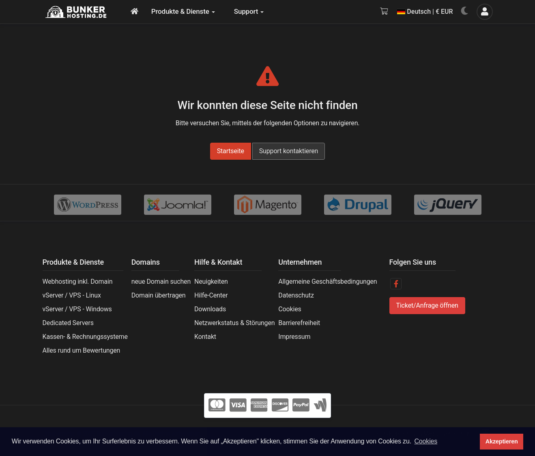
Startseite (230, 151)
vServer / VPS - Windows (77, 309)
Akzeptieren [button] (502, 441)
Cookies (289, 309)
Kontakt (205, 336)
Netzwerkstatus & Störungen (234, 323)
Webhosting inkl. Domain (78, 281)
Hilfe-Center (211, 295)
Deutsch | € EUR (425, 11)
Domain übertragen (158, 295)
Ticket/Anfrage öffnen (427, 305)
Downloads (210, 309)
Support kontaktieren (288, 151)
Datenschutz (296, 295)
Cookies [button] (425, 441)
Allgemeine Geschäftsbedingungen (327, 281)
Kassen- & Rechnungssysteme (85, 336)
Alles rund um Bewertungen (81, 350)
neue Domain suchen (161, 281)
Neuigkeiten (211, 281)
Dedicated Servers (68, 323)
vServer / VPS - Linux (72, 295)
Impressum (294, 336)
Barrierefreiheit (299, 323)
